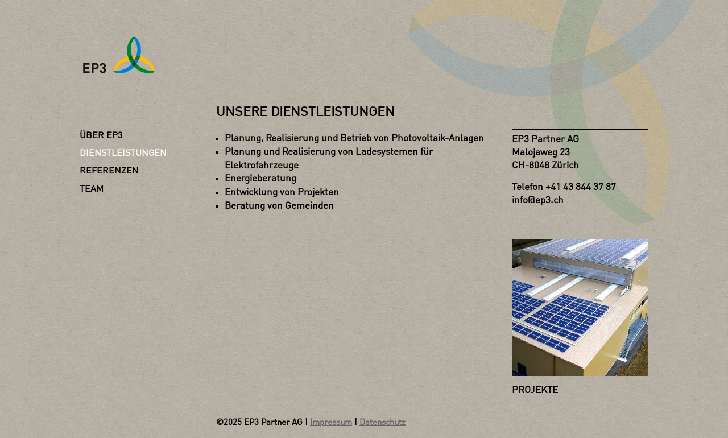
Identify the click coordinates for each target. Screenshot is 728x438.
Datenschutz (382, 423)
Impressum (331, 423)
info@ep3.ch (538, 200)
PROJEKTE (535, 390)
